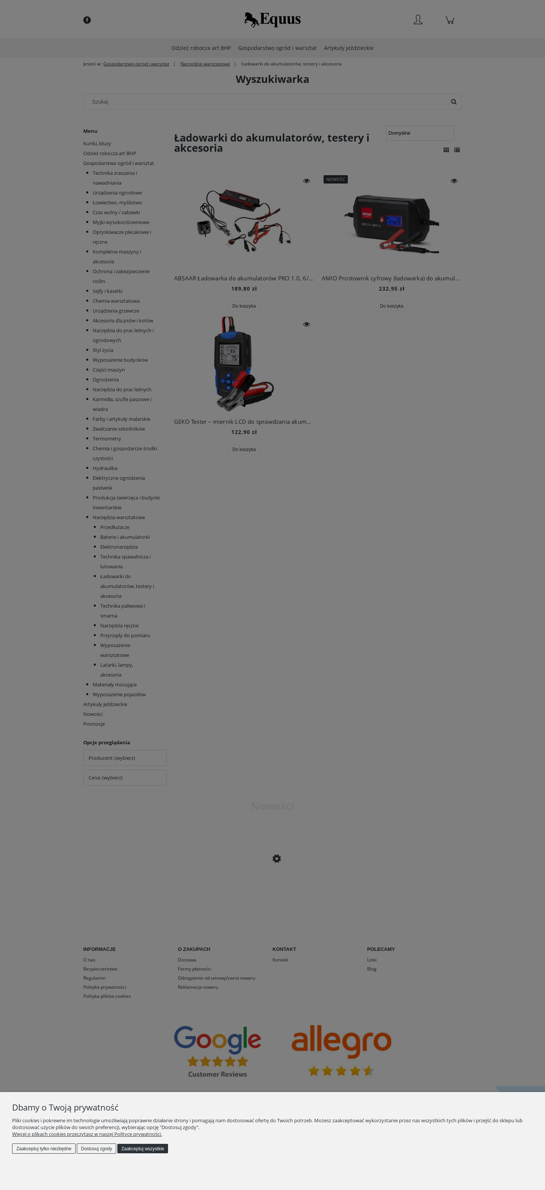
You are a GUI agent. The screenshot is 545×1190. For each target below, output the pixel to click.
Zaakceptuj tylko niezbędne (43, 1148)
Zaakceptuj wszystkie (142, 1148)
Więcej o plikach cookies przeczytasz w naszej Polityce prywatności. (87, 1134)
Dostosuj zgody (96, 1148)
